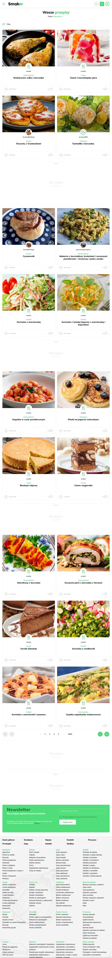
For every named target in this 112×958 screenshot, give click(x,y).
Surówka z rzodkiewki (83, 648)
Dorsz (31, 865)
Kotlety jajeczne (88, 944)
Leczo (4, 944)
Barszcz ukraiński (62, 860)
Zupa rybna (87, 887)
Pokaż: (56, 16)
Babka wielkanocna (63, 895)
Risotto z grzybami (36, 892)
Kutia (85, 903)
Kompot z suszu (88, 900)
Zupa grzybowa (88, 890)
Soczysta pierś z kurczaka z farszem (83, 582)
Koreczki (5, 925)
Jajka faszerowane (63, 885)
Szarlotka (5, 890)
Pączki (4, 914)
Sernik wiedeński (35, 928)
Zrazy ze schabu (35, 871)
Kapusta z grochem (90, 892)
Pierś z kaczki (34, 852)
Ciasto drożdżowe (9, 887)
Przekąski (83, 141)
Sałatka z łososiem (90, 857)
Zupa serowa (61, 868)
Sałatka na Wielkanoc (91, 868)
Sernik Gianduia (28, 648)
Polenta (32, 906)
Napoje (48, 840)
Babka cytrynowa (62, 898)
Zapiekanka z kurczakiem (65, 947)
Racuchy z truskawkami (28, 143)
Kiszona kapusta (89, 914)
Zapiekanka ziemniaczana (65, 950)
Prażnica (5, 879)
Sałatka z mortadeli (90, 871)
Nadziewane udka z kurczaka (28, 77)
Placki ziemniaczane (36, 860)
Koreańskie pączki (9, 928)
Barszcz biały (61, 863)
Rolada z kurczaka (89, 950)
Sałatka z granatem (90, 873)
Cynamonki (28, 256)
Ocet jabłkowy (88, 917)
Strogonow (6, 950)
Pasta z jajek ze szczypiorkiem (40, 917)
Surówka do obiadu (90, 852)
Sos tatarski (60, 903)
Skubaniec (6, 908)
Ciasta (83, 75)
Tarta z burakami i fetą (91, 947)
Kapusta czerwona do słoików (94, 930)
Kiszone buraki (88, 928)
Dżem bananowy (89, 933)
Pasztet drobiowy (62, 890)
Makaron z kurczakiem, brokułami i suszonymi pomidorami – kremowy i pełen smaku (83, 257)
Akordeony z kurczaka (28, 582)
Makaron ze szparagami (38, 920)
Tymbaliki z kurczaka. (83, 143)
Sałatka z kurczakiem (91, 860)
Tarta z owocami (62, 914)
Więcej (36, 823)
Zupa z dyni (60, 855)
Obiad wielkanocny (63, 887)
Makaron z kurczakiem (37, 857)
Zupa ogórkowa (62, 873)
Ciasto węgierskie (83, 485)
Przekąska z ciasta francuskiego (94, 952)
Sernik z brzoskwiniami (37, 925)
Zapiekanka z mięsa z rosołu (66, 955)
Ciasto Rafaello (8, 895)
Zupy (26, 844)
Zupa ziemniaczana (63, 865)
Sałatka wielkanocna (64, 906)
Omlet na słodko (8, 855)
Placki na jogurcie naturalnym (83, 419)
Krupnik (32, 887)
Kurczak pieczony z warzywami (40, 900)
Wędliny (70, 844)
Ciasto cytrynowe (8, 903)
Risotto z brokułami (36, 895)
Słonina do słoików (90, 938)
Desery (28, 141)
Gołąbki (32, 885)
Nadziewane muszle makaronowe (41, 952)
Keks (84, 906)
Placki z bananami (9, 876)
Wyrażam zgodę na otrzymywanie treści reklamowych (78, 817)
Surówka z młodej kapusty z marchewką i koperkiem (83, 323)
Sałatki (28, 320)
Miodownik (6, 906)
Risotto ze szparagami (37, 898)
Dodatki (70, 840)
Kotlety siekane (34, 863)
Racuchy (5, 857)
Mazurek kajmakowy (63, 917)
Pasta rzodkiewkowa (37, 922)
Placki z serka (7, 868)
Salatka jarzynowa (90, 863)
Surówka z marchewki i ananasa (29, 714)
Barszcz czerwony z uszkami (93, 885)
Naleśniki (5, 863)
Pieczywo (92, 840)
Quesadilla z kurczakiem (92, 955)
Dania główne (29, 75)
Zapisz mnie (68, 822)
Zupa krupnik (61, 857)
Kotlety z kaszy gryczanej (38, 890)
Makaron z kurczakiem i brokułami (42, 944)
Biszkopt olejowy (28, 485)
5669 (70, 734)
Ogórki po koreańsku (90, 935)
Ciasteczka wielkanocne (65, 892)
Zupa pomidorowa (63, 876)
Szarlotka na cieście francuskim (14, 922)
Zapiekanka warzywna (64, 952)
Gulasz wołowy (8, 952)
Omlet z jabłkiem (8, 865)
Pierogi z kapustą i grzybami (93, 898)
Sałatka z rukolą (89, 865)
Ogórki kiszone (88, 920)
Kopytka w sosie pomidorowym (28, 419)
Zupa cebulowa (61, 879)
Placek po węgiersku (10, 947)
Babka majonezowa (63, 920)
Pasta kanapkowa (9, 860)
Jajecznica (6, 852)
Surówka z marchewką (29, 322)
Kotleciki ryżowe (35, 903)
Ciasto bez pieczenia (10, 900)
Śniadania (83, 417)
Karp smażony (88, 895)
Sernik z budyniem (9, 885)
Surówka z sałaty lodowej (92, 855)
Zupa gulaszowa (62, 871)
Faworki (5, 917)
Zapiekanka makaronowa (38, 868)
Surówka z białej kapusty (92, 876)
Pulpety (32, 855)
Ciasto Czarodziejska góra (83, 77)
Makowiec (6, 898)
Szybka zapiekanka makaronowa (83, 714)
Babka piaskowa (62, 900)
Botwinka (32, 914)
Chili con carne (7, 955)
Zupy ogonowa (61, 852)
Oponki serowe (7, 920)
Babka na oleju (8, 892)
